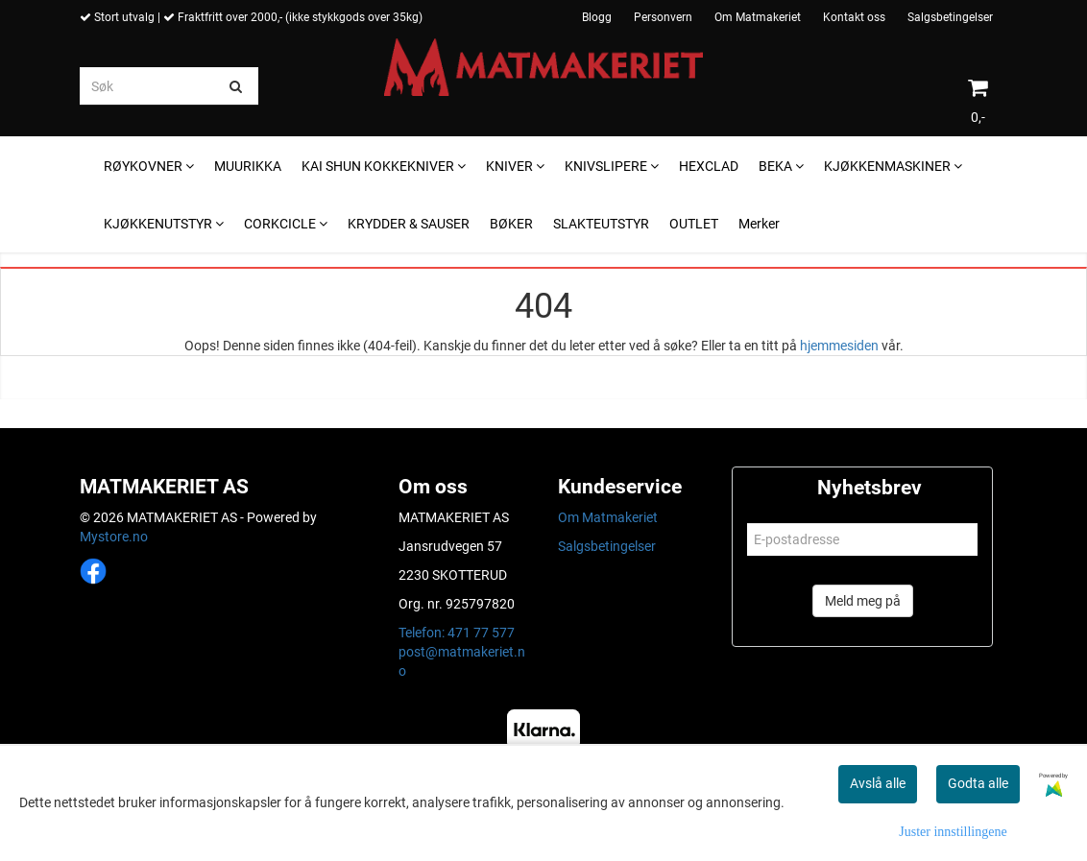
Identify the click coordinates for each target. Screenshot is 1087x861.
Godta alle (978, 783)
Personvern (663, 17)
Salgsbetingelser (950, 17)
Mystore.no (114, 536)
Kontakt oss (854, 17)
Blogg (597, 17)
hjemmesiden (839, 345)
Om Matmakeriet (757, 17)
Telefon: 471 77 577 (457, 632)
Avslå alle (878, 783)
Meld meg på (863, 601)
